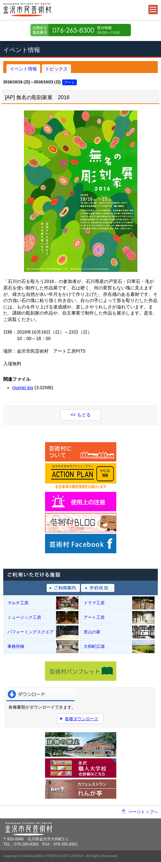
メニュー (153, 9)
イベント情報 (23, 68)
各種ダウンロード (81, 718)
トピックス (56, 68)
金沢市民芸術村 (39, 9)
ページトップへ (143, 811)
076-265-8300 (80, 30)
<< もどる (80, 414)
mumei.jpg (22, 387)
